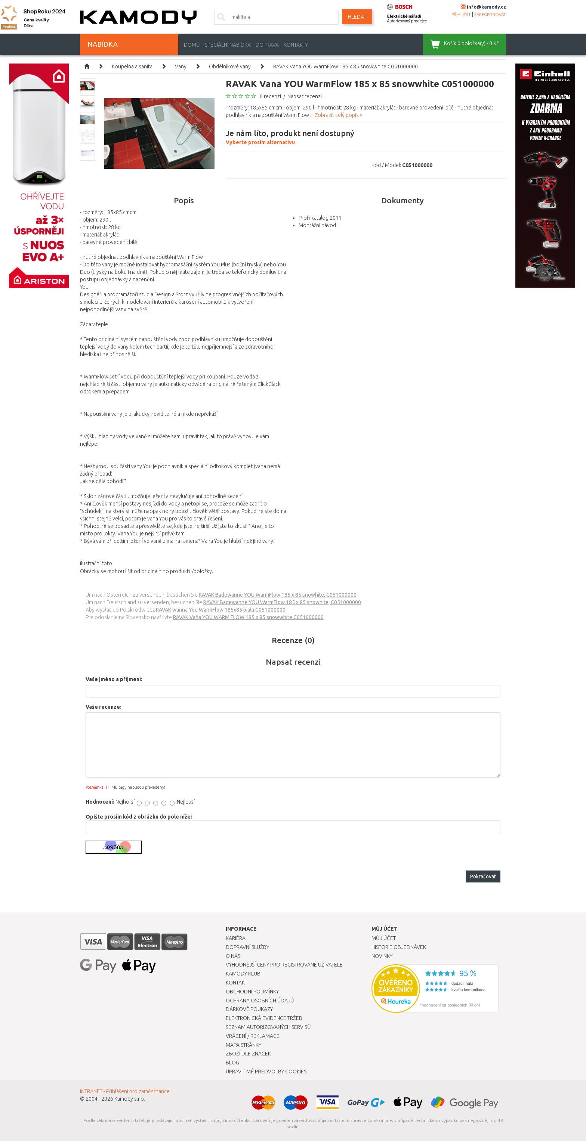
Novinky (381, 956)
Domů (192, 45)
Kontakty (296, 45)
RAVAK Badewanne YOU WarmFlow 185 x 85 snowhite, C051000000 (278, 595)
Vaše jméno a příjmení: (114, 679)
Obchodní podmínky (252, 992)
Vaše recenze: (103, 707)
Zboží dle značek (248, 1054)
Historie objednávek (398, 947)
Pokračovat (483, 876)
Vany (180, 66)
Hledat (357, 17)
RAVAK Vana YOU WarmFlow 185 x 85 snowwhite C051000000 (345, 66)
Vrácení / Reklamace (253, 1036)
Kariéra (236, 938)
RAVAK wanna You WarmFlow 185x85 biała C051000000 (221, 610)
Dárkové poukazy (249, 1009)
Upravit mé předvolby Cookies (266, 1071)
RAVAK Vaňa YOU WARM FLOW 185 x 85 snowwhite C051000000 (248, 617)
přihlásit (461, 14)
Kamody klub (243, 974)
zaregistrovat (490, 14)
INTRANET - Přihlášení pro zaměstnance (125, 1091)
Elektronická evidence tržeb (264, 1018)
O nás (233, 956)
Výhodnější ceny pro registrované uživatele (284, 965)
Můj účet (383, 938)
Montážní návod (317, 225)
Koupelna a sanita (132, 66)
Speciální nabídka (228, 45)
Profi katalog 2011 (320, 218)
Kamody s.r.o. (129, 1099)
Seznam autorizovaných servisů (268, 1027)
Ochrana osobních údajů (260, 1001)
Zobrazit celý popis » (338, 115)
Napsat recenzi (304, 96)
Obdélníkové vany (230, 66)
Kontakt (236, 983)
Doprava (267, 45)
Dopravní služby (247, 947)
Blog (232, 1063)
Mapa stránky (243, 1045)
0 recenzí (270, 96)
